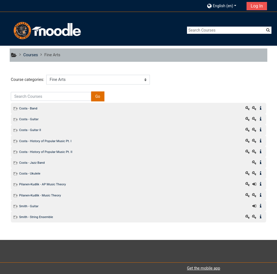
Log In (257, 6)
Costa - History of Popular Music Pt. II (45, 152)
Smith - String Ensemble (36, 217)
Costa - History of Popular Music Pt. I (45, 141)
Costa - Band (28, 108)
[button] (225, 5)
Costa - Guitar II (30, 130)
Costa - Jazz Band (32, 163)
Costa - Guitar (29, 119)
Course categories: (27, 79)
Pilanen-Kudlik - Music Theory (40, 195)
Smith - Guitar (29, 206)
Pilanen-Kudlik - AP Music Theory (42, 184)
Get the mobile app (203, 268)
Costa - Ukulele (29, 173)
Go (97, 96)
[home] (46, 30)
